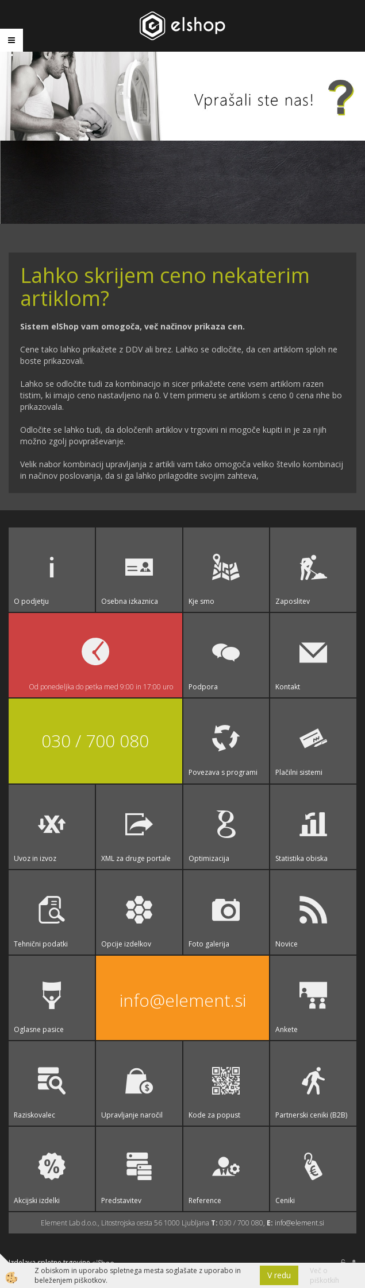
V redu (279, 1275)
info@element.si (183, 1000)
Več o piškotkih (324, 1275)
